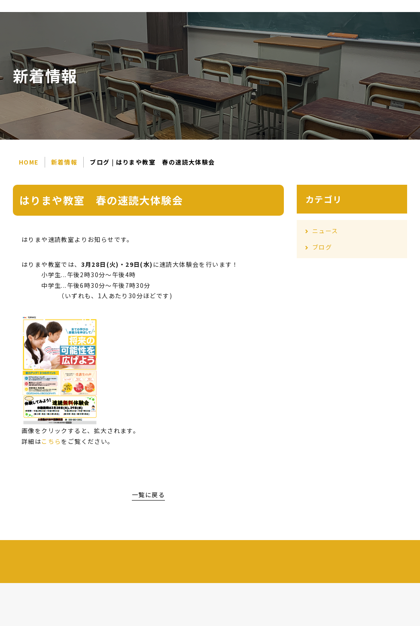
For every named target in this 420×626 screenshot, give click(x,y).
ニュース (325, 230)
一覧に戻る (148, 494)
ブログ (322, 247)
